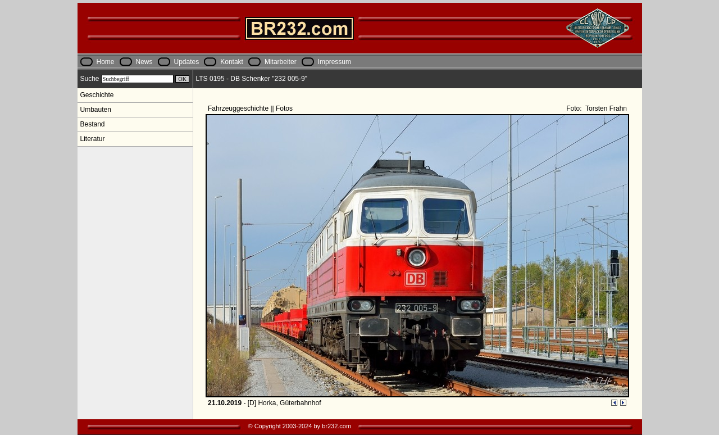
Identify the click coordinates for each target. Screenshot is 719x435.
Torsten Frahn (605, 108)
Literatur (92, 139)
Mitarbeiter (281, 62)
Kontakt (231, 62)
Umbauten (95, 110)
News (144, 62)
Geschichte (97, 95)
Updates (186, 62)
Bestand (92, 124)
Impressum (334, 62)
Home (106, 62)
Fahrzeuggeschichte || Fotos (251, 108)
